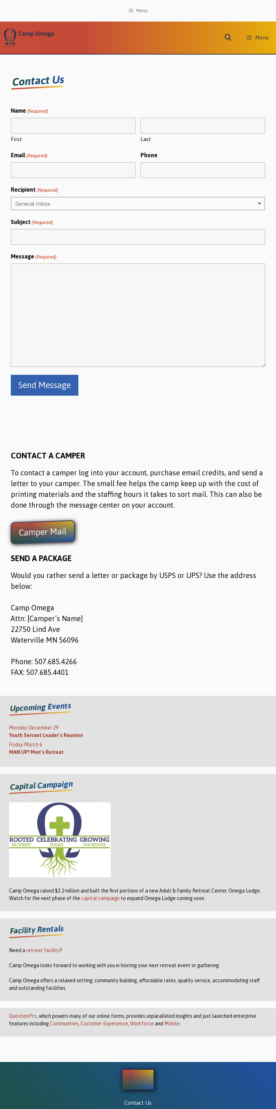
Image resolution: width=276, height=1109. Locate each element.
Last (146, 139)
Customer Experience (104, 1023)
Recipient (34, 190)
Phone (149, 155)
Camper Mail (43, 532)
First (16, 139)
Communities (64, 1023)
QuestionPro (23, 1016)
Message (33, 257)
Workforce (142, 1023)
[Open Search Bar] (228, 38)
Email (29, 155)
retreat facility (43, 950)
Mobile (172, 1023)
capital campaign (100, 898)
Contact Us (138, 1103)
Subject (32, 222)
